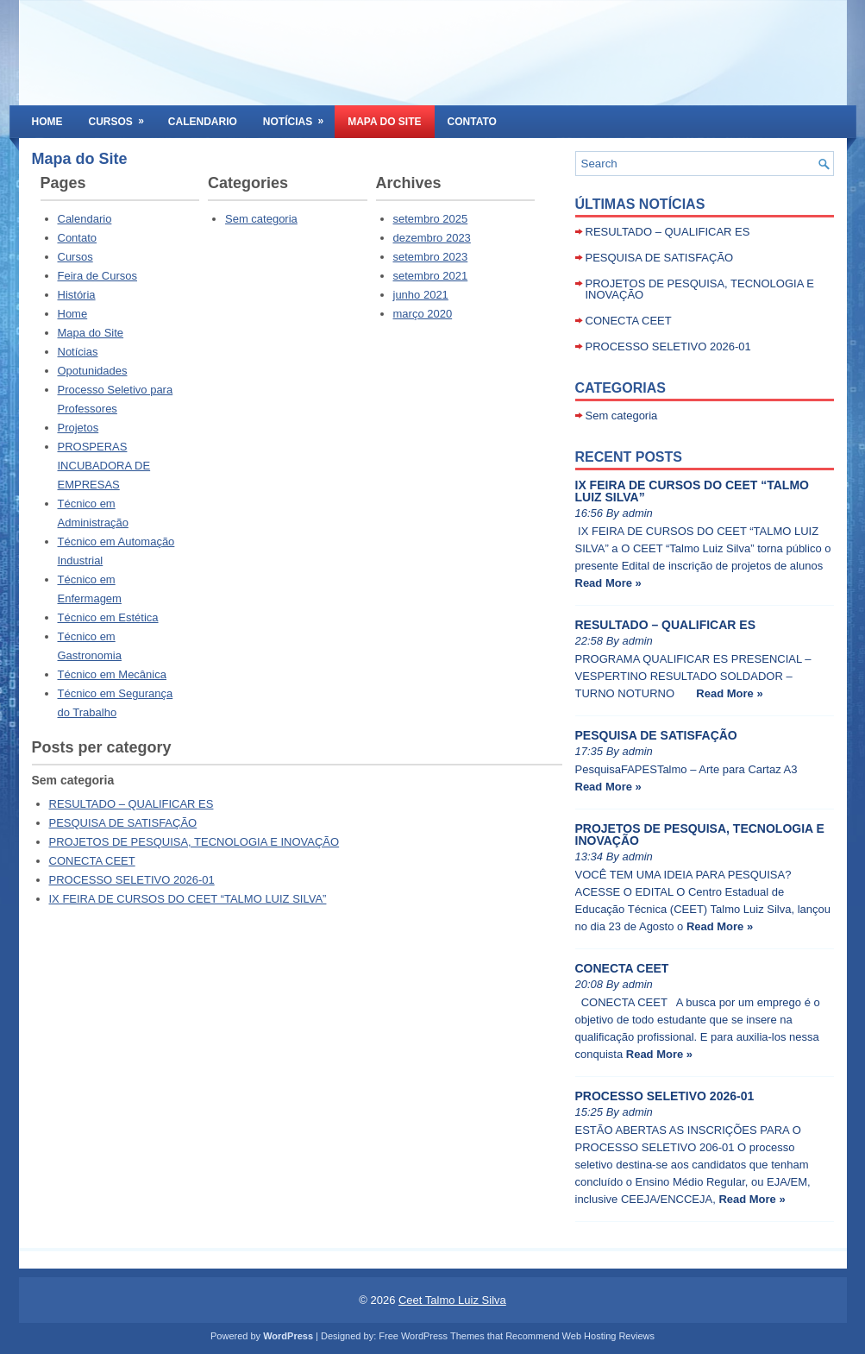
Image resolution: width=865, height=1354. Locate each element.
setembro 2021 (430, 275)
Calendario (202, 122)
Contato (472, 122)
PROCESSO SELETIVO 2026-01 (132, 879)
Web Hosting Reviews (608, 1336)
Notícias (299, 116)
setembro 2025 (430, 218)
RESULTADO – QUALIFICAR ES (131, 803)
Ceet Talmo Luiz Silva (452, 1300)
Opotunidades (93, 370)
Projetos (78, 427)
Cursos (122, 116)
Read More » (608, 582)
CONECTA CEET (92, 860)
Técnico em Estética (108, 617)
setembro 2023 (430, 256)
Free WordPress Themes (431, 1336)
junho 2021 (420, 294)
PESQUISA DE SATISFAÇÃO (123, 822)
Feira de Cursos (97, 275)
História (77, 294)
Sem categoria (261, 218)
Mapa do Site (384, 122)
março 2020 (423, 313)
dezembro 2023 (432, 237)
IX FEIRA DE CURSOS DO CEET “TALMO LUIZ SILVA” (188, 898)
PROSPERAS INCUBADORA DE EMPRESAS (104, 465)
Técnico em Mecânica (112, 674)
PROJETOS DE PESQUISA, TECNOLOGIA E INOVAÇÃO (194, 841)
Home (47, 122)
